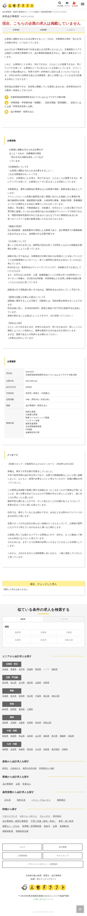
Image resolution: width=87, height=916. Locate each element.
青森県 (13, 669)
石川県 (22, 682)
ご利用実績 (22, 855)
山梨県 (38, 682)
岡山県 (22, 736)
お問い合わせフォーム (43, 899)
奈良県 (43, 640)
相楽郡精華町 (46, 12)
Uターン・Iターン (28, 816)
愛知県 (22, 709)
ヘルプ (22, 847)
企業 (18, 784)
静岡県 (13, 709)
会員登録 (75, 4)
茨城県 (5, 696)
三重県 (30, 709)
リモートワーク (9, 816)
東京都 (46, 696)
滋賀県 (18, 632)
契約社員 (21, 800)
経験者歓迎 (7, 831)
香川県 (54, 736)
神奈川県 (55, 696)
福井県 (30, 682)
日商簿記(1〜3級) (46, 768)
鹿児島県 (55, 749)
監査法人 (27, 784)
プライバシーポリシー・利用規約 (43, 864)
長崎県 (22, 749)
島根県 (13, 736)
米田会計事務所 (60, 12)
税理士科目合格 (30, 768)
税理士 (5, 768)
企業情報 (16, 30)
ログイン (67, 4)
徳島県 (46, 736)
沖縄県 (65, 749)
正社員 (7, 800)
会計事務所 (7, 784)
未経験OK (64, 826)
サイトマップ (63, 855)
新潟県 (5, 682)
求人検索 (60, 4)
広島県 (30, 736)
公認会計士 (15, 768)
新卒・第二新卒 (66, 821)
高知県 (71, 736)
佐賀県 (13, 749)
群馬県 (22, 696)
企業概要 (43, 30)
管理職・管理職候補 (31, 826)
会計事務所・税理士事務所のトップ (16, 12)
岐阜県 (5, 709)
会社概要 (63, 847)
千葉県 (38, 696)
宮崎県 (46, 749)
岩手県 (22, 669)
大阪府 (69, 632)
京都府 (36, 12)
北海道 (5, 669)
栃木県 (13, 696)
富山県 (13, 682)
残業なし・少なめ (10, 826)
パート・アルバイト (41, 800)
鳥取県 (5, 736)
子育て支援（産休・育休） (43, 821)
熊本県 (30, 749)
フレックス (45, 816)
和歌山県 (69, 640)
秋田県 (38, 669)
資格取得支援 (22, 831)
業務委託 (61, 800)
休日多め (57, 816)
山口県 (38, 736)
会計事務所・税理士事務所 (15, 821)
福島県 (54, 669)
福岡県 (5, 749)
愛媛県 (63, 736)
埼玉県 (30, 696)
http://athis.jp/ (31, 381)
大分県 (38, 749)
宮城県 (30, 669)
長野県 (46, 682)
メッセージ (71, 30)
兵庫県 (18, 640)
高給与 (47, 826)
